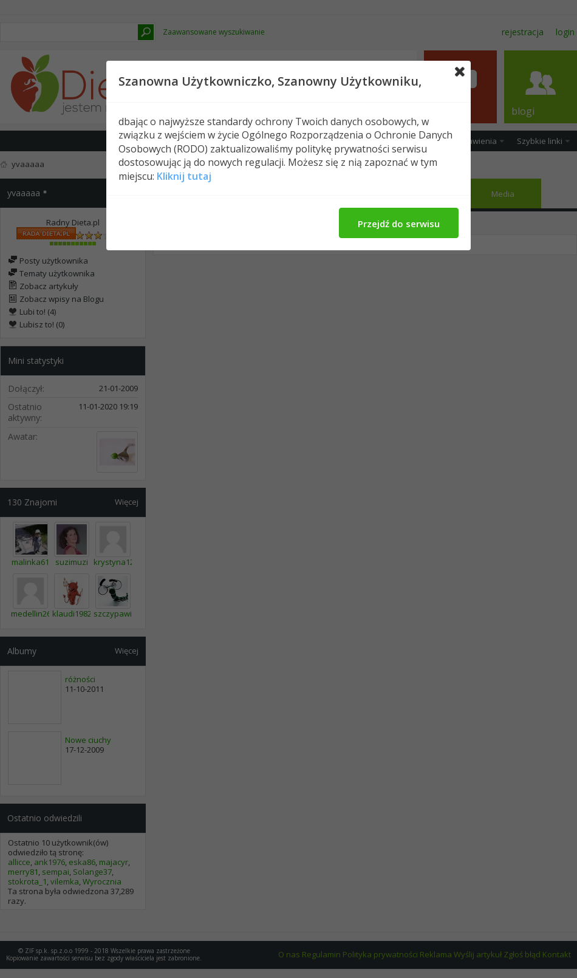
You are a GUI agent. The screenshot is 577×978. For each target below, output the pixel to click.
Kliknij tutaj (184, 176)
